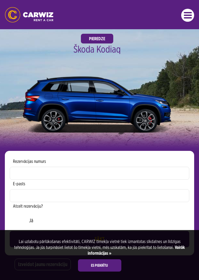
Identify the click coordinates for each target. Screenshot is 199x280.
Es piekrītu (99, 265)
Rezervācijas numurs (29, 161)
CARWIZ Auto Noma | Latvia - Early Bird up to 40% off (29, 15)
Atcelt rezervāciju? (28, 206)
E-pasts (19, 183)
